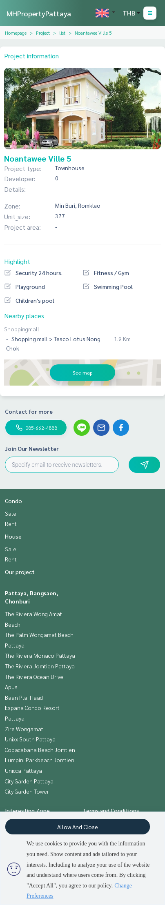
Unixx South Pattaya (30, 739)
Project (43, 32)
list (62, 32)
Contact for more (29, 411)
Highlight (17, 261)
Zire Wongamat (24, 728)
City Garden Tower (27, 791)
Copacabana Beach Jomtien (40, 749)
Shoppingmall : (23, 329)
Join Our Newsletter (32, 448)
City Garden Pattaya (29, 781)
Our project (20, 571)
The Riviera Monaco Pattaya (40, 655)
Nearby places (24, 315)
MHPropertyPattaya (39, 13)
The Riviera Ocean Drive (34, 676)
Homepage (16, 32)
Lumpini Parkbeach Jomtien (39, 759)
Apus (11, 686)
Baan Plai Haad (24, 697)
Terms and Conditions (110, 810)
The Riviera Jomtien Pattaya (40, 666)
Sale (10, 513)
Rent (11, 523)
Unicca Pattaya (23, 770)
